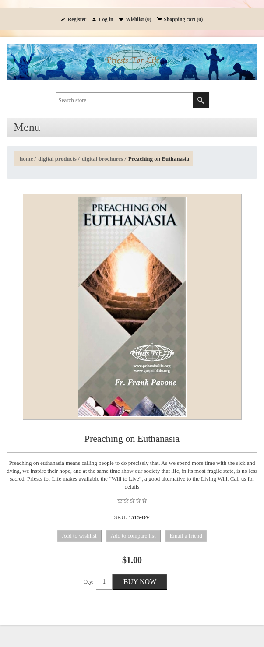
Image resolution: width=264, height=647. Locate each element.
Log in (106, 19)
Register (77, 19)
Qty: (89, 581)
